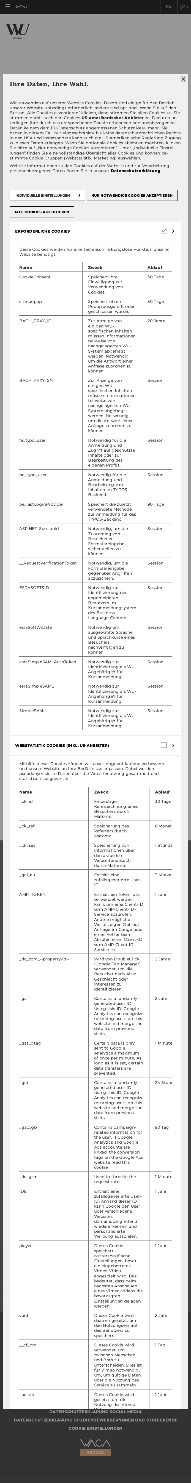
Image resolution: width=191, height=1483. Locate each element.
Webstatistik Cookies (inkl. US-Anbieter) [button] (62, 745)
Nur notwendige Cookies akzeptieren (132, 195)
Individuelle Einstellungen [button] (42, 195)
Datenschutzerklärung (135, 170)
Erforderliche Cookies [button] (42, 231)
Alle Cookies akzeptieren (41, 212)
